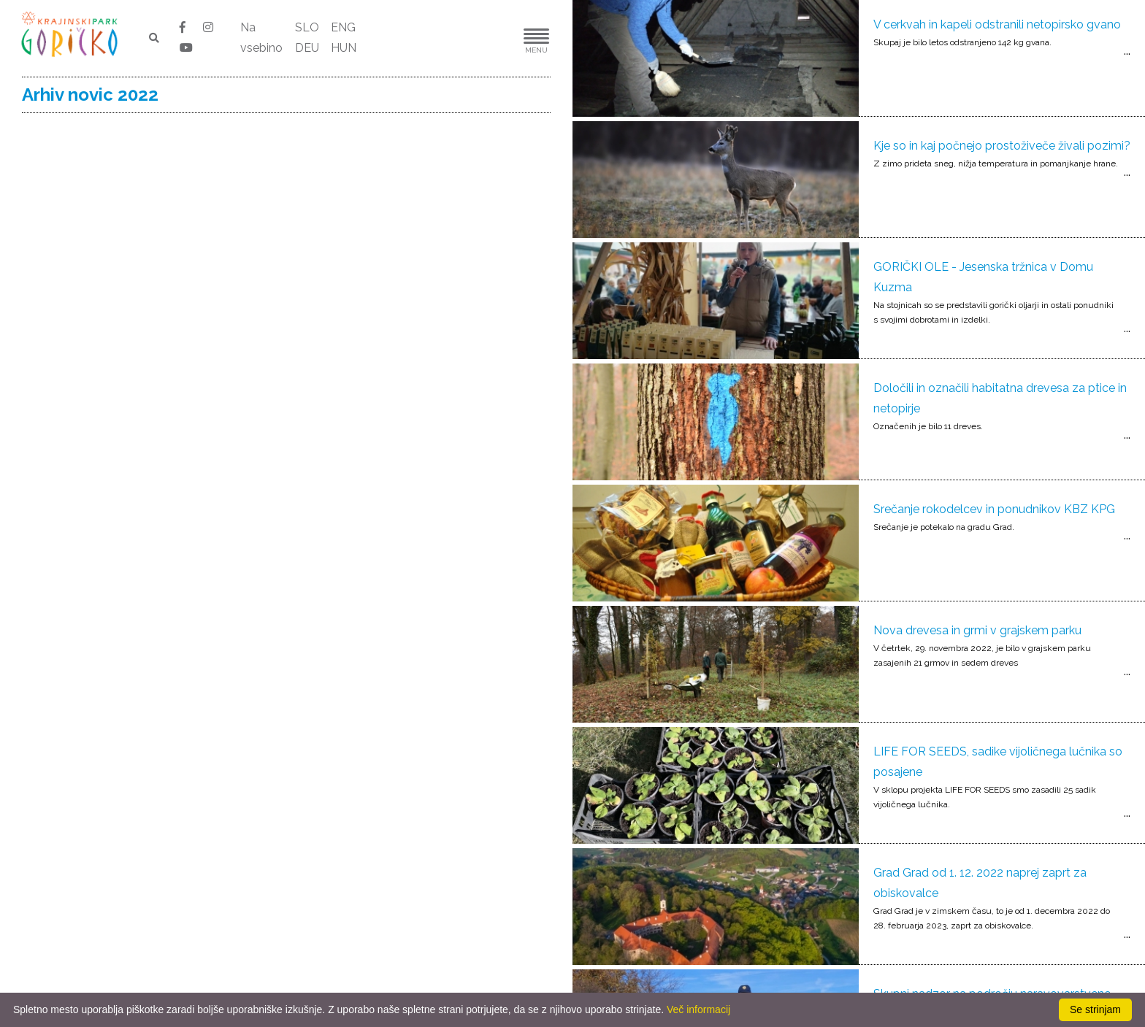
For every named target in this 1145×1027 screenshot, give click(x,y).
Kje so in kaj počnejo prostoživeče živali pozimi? (1001, 146)
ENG (343, 27)
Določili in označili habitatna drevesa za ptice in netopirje (1000, 398)
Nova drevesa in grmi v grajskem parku (977, 630)
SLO (307, 27)
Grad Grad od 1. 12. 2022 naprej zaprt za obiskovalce (980, 883)
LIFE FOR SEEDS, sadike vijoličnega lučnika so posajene (997, 762)
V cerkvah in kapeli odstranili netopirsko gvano (997, 24)
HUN (343, 48)
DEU (307, 48)
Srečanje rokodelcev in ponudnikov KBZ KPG (994, 509)
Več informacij (698, 1009)
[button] (492, 38)
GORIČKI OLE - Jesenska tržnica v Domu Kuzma (983, 277)
